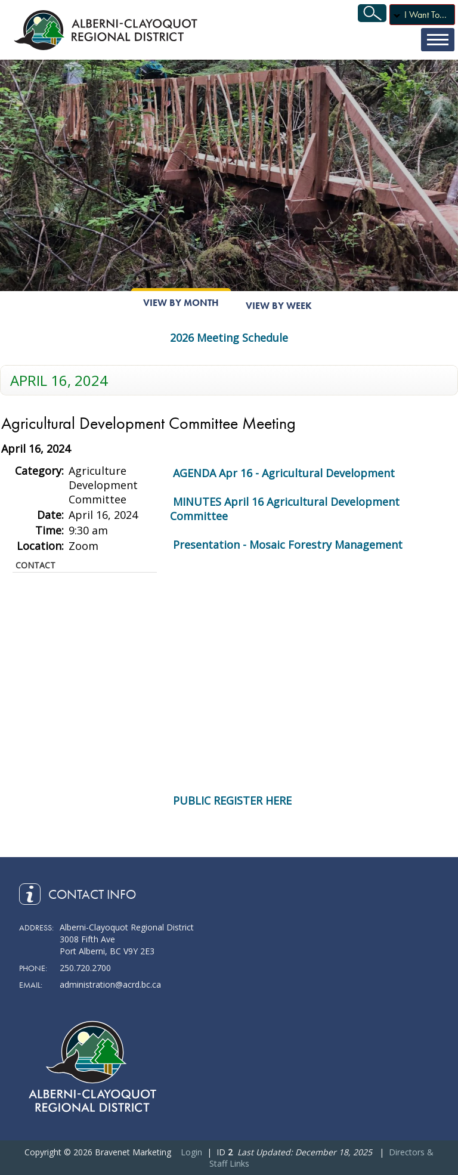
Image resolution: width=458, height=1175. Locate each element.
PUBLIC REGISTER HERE (232, 800)
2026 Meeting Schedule (229, 337)
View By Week (279, 305)
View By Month (181, 302)
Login (191, 1152)
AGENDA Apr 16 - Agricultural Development (284, 473)
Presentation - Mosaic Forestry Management (288, 544)
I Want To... (425, 14)
